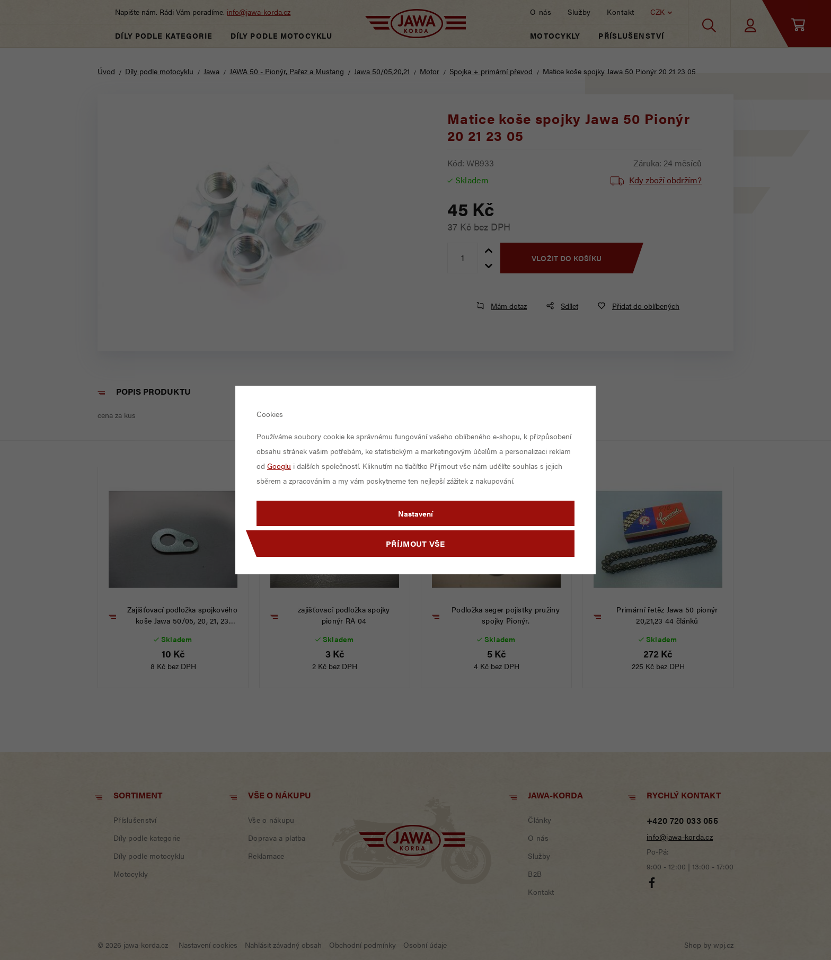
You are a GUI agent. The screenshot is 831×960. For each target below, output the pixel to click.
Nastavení (415, 513)
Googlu (279, 465)
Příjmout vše (415, 543)
